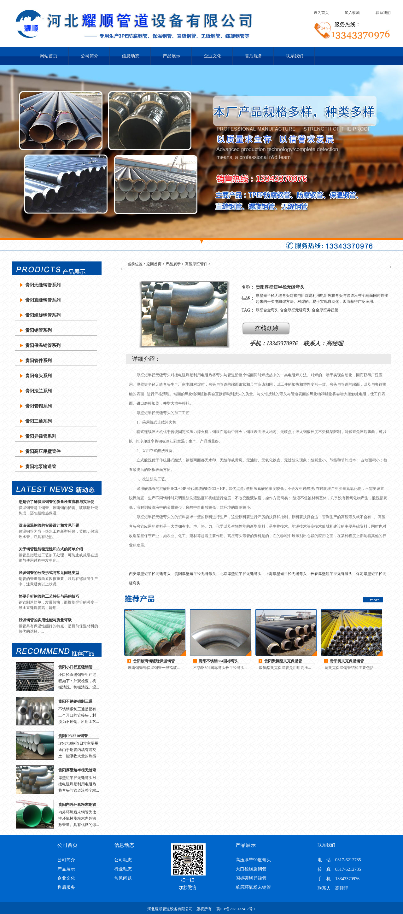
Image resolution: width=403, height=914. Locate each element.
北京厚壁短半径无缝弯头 (240, 573)
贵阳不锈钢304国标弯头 (218, 661)
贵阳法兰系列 (38, 391)
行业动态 (123, 869)
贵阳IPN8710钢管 (73, 736)
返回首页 (153, 264)
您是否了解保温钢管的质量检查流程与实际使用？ (56, 502)
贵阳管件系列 (38, 360)
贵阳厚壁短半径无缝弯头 (77, 770)
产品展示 (171, 56)
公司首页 (67, 845)
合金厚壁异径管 (325, 310)
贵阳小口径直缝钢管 (75, 667)
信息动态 (130, 56)
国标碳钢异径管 (251, 878)
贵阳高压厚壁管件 (43, 451)
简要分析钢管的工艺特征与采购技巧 (49, 596)
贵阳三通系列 (38, 421)
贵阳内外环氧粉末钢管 (77, 804)
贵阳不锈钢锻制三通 (75, 701)
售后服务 (253, 56)
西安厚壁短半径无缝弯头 (150, 573)
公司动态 (123, 860)
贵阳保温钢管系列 (43, 345)
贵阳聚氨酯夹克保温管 (283, 661)
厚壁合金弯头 (267, 310)
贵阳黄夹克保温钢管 (347, 661)
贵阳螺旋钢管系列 (43, 315)
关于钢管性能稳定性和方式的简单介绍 (51, 549)
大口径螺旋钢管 (251, 869)
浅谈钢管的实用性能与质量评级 (45, 620)
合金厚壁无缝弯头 (295, 310)
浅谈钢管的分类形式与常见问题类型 (49, 573)
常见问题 (123, 878)
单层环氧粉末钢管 (253, 887)
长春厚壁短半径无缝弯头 (331, 573)
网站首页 (48, 56)
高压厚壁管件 (196, 264)
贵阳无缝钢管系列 (43, 285)
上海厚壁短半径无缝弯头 (286, 573)
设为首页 (321, 12)
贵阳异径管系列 (40, 436)
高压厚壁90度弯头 (253, 860)
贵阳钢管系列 (38, 330)
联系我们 (383, 12)
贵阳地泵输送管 (40, 466)
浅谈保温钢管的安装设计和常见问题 (49, 525)
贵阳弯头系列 (38, 375)
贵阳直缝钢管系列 (43, 300)
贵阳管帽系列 (38, 406)
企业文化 (212, 56)
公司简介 (89, 56)
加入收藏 (352, 12)
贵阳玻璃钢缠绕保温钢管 (154, 661)
